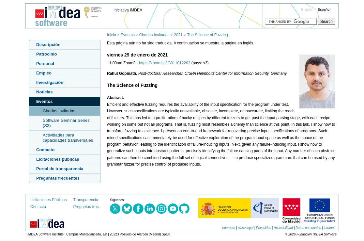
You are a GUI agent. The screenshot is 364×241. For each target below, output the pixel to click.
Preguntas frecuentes (58, 178)
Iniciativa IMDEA (128, 10)
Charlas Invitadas (154, 35)
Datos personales (308, 228)
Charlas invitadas (59, 110)
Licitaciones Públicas (48, 200)
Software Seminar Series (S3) (66, 123)
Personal (45, 63)
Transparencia (85, 200)
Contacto (45, 149)
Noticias (44, 91)
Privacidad (263, 228)
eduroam (228, 228)
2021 (178, 35)
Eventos (128, 35)
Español (324, 9)
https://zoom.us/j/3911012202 (164, 63)
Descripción (48, 44)
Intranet (329, 228)
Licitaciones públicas (57, 159)
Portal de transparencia (59, 168)
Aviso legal (245, 228)
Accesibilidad (283, 228)
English (306, 9)
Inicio (111, 35)
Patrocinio (46, 54)
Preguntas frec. (86, 206)
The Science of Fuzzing (207, 35)
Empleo (44, 73)
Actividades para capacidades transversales (68, 138)
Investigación (49, 82)
